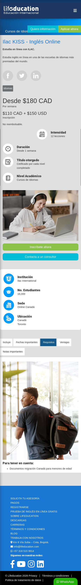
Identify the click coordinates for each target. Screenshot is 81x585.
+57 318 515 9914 (23, 551)
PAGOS (14, 502)
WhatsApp (65, 581)
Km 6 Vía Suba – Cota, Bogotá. (31, 542)
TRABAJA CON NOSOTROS (26, 537)
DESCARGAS (18, 520)
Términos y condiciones (56, 575)
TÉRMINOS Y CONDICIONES (27, 529)
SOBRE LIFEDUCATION (24, 516)
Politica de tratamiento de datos (23, 580)
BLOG (13, 533)
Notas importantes (13, 351)
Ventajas (64, 342)
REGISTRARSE (19, 507)
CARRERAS (17, 524)
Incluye (6, 342)
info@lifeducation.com (26, 546)
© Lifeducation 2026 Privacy (21, 575)
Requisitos (48, 342)
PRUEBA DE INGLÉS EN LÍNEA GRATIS (33, 511)
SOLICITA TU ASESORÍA (24, 498)
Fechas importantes (27, 342)
